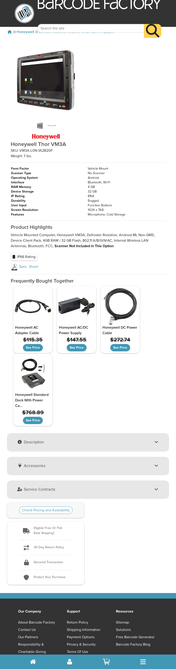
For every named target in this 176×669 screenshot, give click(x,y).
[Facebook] (124, 614)
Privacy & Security (81, 577)
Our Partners (28, 569)
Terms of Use (77, 584)
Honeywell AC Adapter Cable (26, 330)
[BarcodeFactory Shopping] (106, 661)
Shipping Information (83, 562)
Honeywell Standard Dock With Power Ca (143, 333)
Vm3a (71, 32)
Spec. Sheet (24, 267)
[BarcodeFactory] (24, 13)
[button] (46, 463)
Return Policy (77, 555)
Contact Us (27, 562)
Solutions (123, 562)
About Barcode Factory (36, 555)
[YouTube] (102, 614)
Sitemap (122, 555)
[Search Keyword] (91, 21)
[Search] (152, 24)
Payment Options (80, 569)
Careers (24, 591)
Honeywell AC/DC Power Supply (67, 330)
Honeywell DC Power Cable (103, 330)
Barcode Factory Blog (133, 577)
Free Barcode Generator (135, 569)
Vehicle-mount (50, 32)
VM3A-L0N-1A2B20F (98, 32)
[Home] (9, 32)
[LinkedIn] (146, 614)
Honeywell (25, 32)
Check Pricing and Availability (46, 443)
